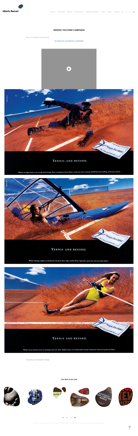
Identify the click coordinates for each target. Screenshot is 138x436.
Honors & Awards (92, 12)
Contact (117, 12)
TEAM (103, 12)
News (109, 12)
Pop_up (52, 12)
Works (69, 12)
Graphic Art (79, 12)
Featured (61, 12)
